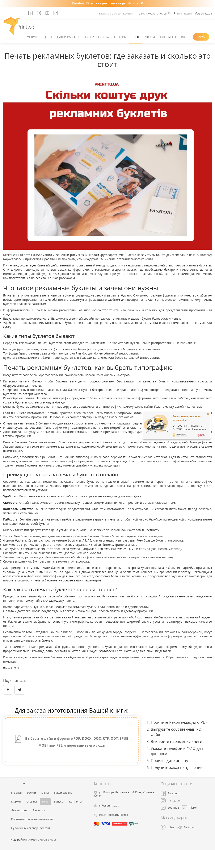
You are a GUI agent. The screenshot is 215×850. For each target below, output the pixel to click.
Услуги (33, 37)
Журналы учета (96, 37)
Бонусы (59, 801)
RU (184, 37)
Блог (135, 37)
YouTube (170, 807)
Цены (48, 37)
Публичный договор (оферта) (30, 828)
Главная (16, 793)
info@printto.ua (203, 13)
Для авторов (19, 810)
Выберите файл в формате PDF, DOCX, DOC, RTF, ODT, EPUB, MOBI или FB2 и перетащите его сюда (72, 741)
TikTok (189, 807)
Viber (167, 827)
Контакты (168, 37)
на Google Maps (46, 839)
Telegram (186, 827)
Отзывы (120, 37)
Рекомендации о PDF (188, 722)
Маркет (16, 801)
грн (26, 784)
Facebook (170, 793)
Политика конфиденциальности (32, 819)
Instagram (171, 800)
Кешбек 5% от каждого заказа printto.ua (105, 3)
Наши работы (68, 37)
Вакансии (39, 810)
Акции (149, 37)
